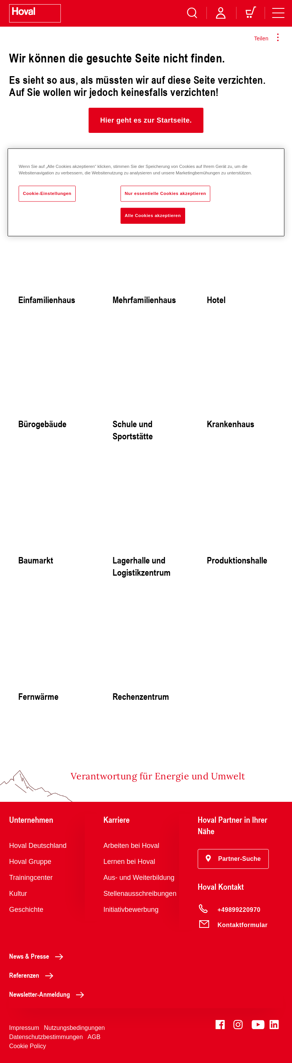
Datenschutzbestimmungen (46, 1037)
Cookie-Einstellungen (47, 193)
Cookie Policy (27, 1046)
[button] (145, 120)
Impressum (24, 1028)
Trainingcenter (30, 877)
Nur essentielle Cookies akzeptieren (165, 193)
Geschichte (26, 909)
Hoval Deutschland (38, 845)
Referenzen (33, 975)
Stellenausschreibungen (139, 893)
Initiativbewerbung (131, 909)
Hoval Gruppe (30, 861)
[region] (146, 192)
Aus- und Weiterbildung (139, 877)
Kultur (18, 893)
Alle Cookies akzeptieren (153, 215)
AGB (93, 1037)
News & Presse (38, 956)
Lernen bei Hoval (129, 861)
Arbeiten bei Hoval (131, 845)
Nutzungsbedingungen (74, 1028)
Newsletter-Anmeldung (48, 994)
